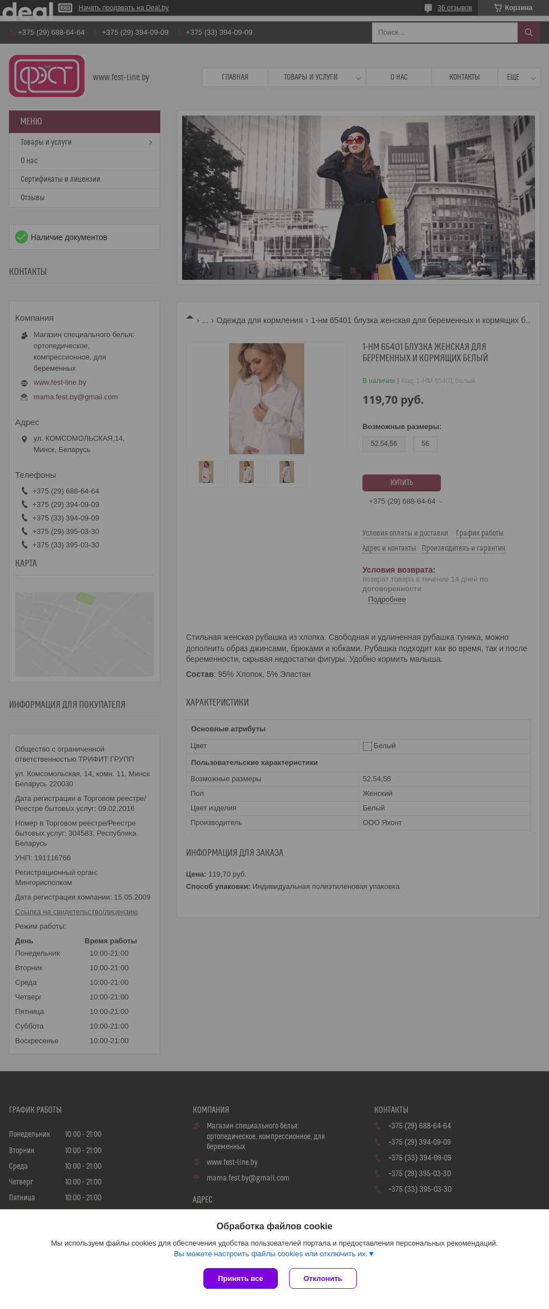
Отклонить (323, 1278)
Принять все (240, 1278)
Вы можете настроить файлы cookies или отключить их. (270, 1254)
